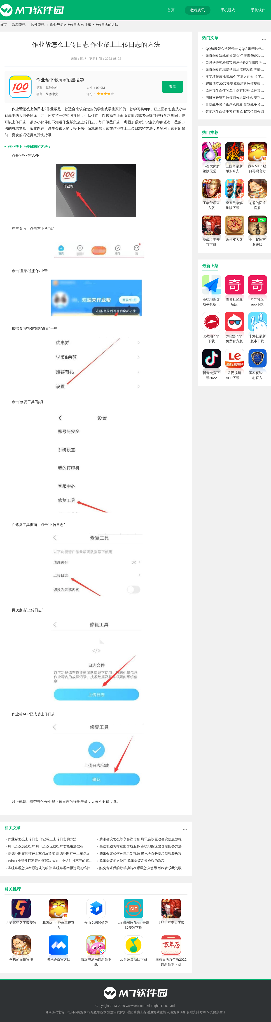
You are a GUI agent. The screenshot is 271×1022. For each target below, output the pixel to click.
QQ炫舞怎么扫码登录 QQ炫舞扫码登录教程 (236, 49)
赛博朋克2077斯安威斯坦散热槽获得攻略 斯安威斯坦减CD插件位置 (236, 83)
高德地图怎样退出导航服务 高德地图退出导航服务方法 (140, 846)
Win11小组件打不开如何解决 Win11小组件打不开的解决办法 (52, 861)
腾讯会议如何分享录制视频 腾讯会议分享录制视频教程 (140, 853)
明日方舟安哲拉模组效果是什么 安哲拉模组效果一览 (236, 97)
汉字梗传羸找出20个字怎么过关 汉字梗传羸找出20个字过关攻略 (236, 76)
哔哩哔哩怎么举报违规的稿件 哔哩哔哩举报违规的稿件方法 (52, 868)
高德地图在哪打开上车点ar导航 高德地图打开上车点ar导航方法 (52, 853)
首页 (171, 10)
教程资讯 (197, 10)
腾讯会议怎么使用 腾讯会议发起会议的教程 (132, 861)
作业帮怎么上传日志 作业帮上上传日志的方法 (42, 839)
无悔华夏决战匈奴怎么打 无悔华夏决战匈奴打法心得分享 (236, 55)
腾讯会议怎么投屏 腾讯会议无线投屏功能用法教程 (45, 846)
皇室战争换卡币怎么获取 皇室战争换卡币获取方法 (236, 104)
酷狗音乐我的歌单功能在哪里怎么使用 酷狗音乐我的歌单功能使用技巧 (143, 868)
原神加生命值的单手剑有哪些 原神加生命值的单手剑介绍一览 (236, 90)
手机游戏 (228, 10)
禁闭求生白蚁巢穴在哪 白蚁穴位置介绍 (235, 111)
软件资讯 (37, 25)
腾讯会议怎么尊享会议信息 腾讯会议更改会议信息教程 (140, 839)
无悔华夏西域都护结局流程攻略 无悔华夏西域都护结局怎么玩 (236, 69)
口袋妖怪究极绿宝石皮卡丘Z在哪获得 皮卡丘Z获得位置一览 (236, 62)
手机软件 (258, 10)
